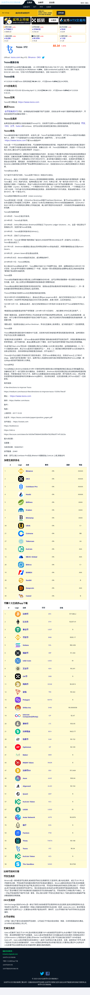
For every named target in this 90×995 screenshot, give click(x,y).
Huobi (28, 494)
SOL (49, 645)
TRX (50, 692)
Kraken (29, 510)
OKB (50, 676)
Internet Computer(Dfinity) (30, 716)
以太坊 (51, 2)
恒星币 (25, 739)
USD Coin (27, 661)
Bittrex (29, 565)
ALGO (50, 786)
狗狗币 (25, 684)
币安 (83, 123)
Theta (25, 841)
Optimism (27, 747)
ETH (49, 622)
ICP (50, 716)
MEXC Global (31, 557)
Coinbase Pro (32, 487)
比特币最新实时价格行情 (10, 969)
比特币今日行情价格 (11, 2)
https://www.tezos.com (28, 102)
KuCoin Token (29, 802)
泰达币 (25, 630)
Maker (25, 755)
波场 (24, 692)
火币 (12, 126)
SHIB (50, 707)
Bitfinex (29, 502)
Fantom (26, 833)
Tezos (25, 849)
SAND (50, 864)
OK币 (25, 676)
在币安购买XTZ (11, 111)
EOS (49, 825)
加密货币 (26, 7)
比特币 (40, 2)
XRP (49, 653)
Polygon (26, 700)
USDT (50, 629)
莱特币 (25, 724)
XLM (49, 739)
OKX (39, 57)
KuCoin (29, 549)
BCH (49, 731)
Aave (25, 778)
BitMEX (29, 572)
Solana (26, 645)
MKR (50, 755)
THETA (49, 841)
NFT (34, 7)
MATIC (49, 700)
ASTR (50, 817)
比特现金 (26, 731)
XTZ (50, 848)
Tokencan (30, 541)
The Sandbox (28, 864)
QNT (49, 794)
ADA (49, 668)
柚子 (24, 825)
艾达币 (25, 669)
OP (50, 747)
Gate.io (19, 126)
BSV (49, 770)
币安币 (25, 637)
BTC (49, 614)
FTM (49, 833)
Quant (25, 794)
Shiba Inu (27, 708)
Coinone (29, 533)
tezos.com (15, 57)
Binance (32, 57)
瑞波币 (25, 653)
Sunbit (28, 580)
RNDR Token (28, 763)
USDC (50, 661)
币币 (41, 7)
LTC (50, 724)
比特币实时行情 (8, 965)
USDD (25, 809)
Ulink (28, 526)
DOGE (50, 684)
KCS (49, 802)
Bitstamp (30, 518)
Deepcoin (30, 588)
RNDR (50, 763)
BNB (50, 637)
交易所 (29, 2)
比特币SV (27, 770)
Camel (28, 596)
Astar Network (29, 817)
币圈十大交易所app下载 (10, 961)
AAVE (50, 778)
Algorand (27, 786)
